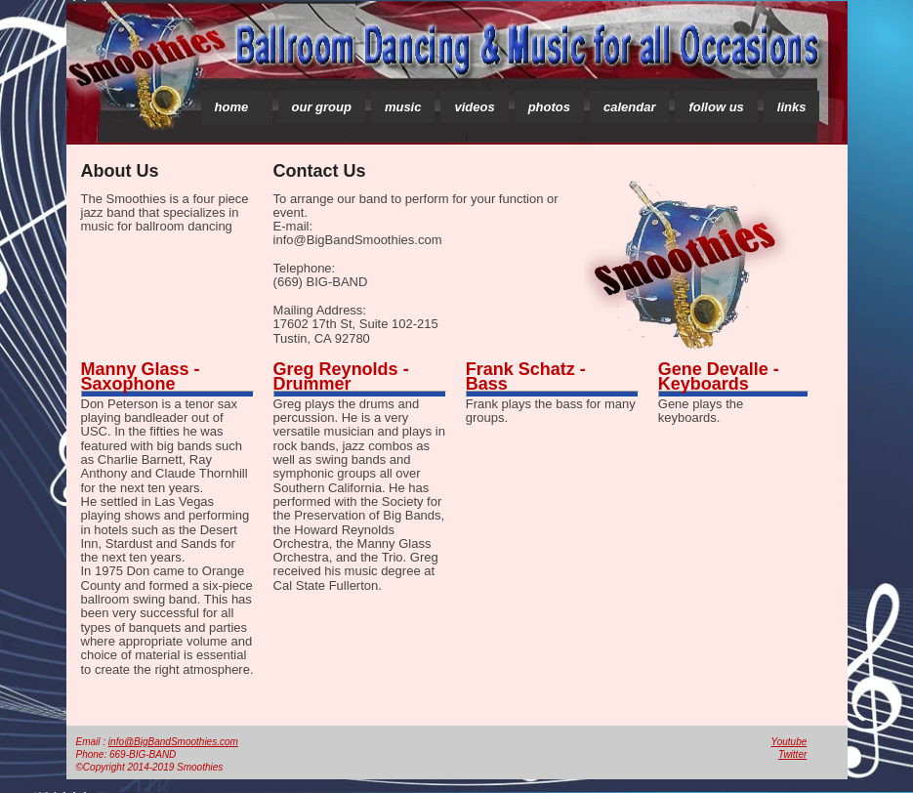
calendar (629, 107)
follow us (715, 107)
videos (474, 107)
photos (549, 107)
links (792, 107)
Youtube (789, 741)
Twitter (792, 754)
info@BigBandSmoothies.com (173, 741)
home (232, 107)
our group (322, 107)
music (403, 107)
